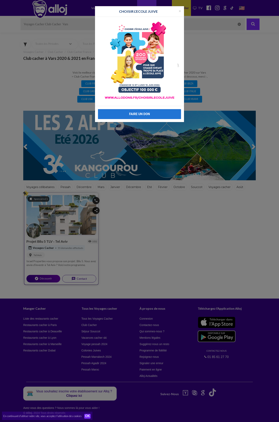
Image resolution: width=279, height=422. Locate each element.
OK (87, 416)
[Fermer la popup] (180, 11)
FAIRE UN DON (139, 114)
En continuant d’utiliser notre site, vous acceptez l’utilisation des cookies (42, 416)
